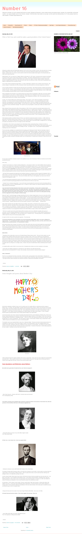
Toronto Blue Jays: (71, 25)
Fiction (25, 25)
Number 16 (14, 8)
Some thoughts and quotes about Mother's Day (17, 273)
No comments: (17, 522)
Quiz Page (52, 25)
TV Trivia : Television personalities (40, 25)
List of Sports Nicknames (61, 25)
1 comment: (17, 266)
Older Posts (48, 527)
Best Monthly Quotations (17, 27)
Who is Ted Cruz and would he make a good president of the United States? (26, 37)
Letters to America (7, 27)
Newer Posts (5, 527)
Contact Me (10, 25)
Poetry (30, 25)
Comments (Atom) (29, 530)
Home (5, 25)
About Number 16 (18, 25)
